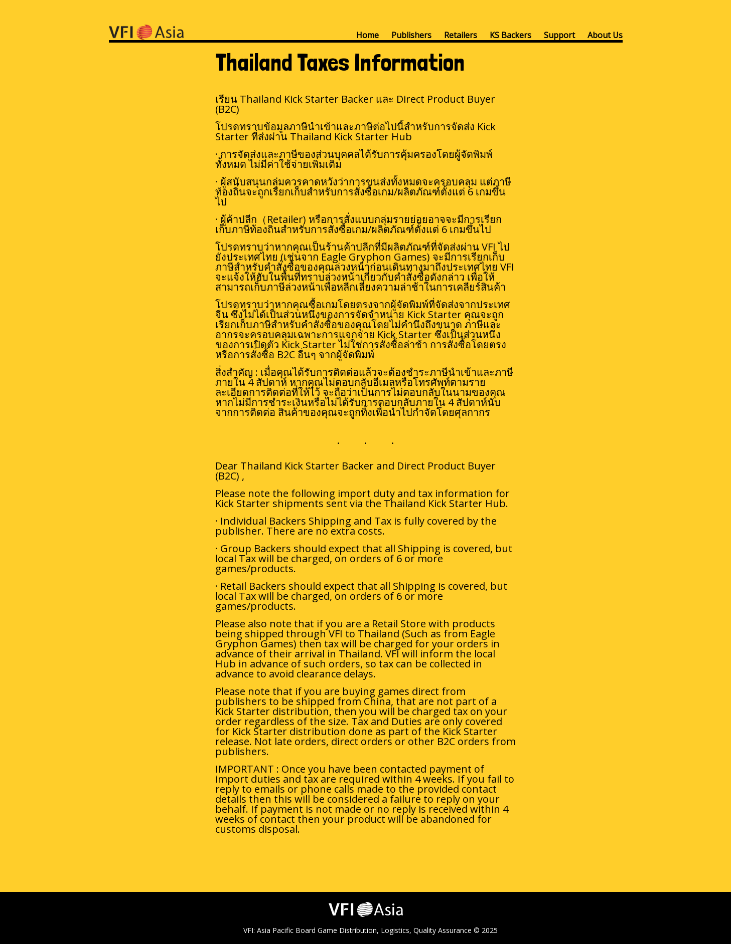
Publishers (411, 35)
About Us (605, 35)
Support (559, 35)
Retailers (460, 35)
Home (367, 35)
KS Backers (510, 35)
